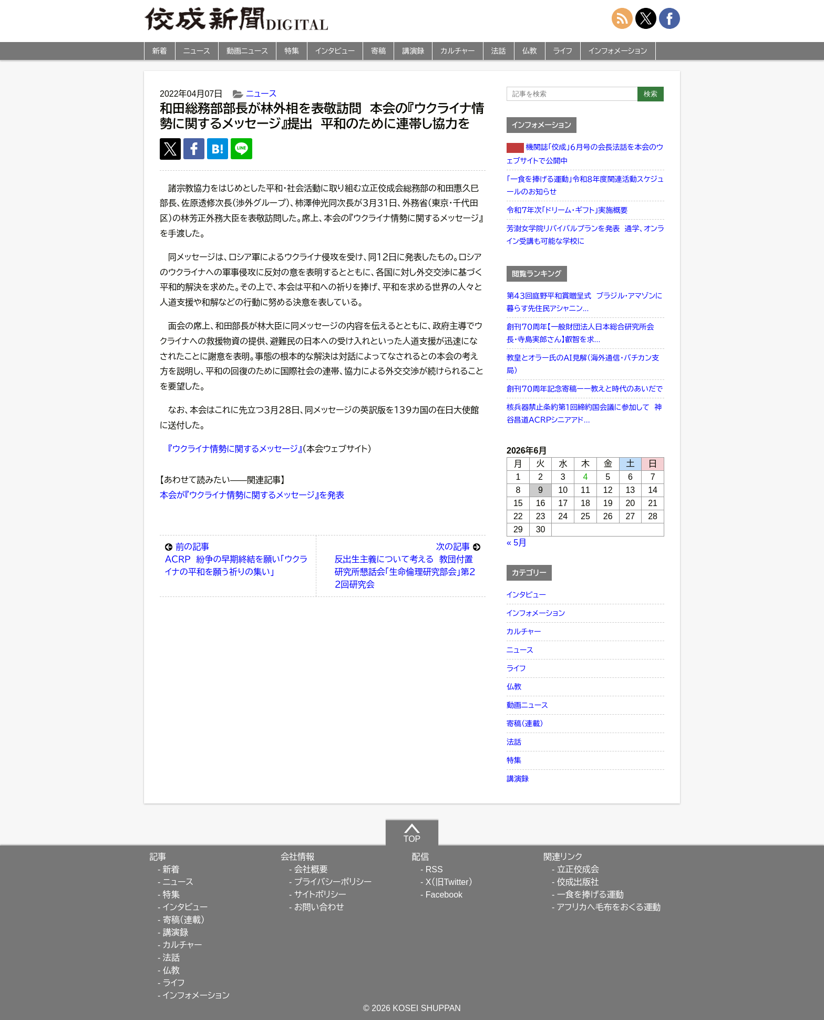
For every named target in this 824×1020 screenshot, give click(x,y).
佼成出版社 (578, 882)
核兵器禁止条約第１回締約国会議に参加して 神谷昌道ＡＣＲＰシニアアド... (584, 413)
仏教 (529, 51)
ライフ (563, 51)
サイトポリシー (320, 894)
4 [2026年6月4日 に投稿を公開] (585, 476)
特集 (291, 51)
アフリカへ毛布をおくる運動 (609, 907)
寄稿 (378, 51)
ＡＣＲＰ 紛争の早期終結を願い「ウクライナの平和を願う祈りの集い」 (238, 558)
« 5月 (517, 542)
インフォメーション (618, 51)
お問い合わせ (319, 907)
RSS (434, 869)
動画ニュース (247, 51)
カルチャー (457, 51)
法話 (498, 51)
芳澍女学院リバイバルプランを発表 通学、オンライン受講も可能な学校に (585, 234)
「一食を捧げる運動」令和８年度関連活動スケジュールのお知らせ (585, 185)
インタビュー (335, 51)
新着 (159, 51)
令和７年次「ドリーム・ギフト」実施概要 (567, 210)
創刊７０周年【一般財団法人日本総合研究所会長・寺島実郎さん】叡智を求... (580, 333)
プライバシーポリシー (333, 882)
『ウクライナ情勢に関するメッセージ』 (235, 449)
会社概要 (311, 869)
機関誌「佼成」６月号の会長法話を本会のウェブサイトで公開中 (585, 154)
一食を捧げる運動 (590, 894)
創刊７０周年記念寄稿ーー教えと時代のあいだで (585, 389)
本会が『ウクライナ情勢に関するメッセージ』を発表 (252, 495)
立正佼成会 (578, 869)
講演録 (413, 51)
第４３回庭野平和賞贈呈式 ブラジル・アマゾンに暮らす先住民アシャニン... (584, 302)
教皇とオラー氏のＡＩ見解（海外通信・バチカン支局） (583, 364)
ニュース (196, 51)
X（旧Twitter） (449, 882)
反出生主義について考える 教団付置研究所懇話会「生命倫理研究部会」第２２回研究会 (407, 565)
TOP (412, 832)
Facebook (444, 894)
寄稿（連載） (525, 723)
